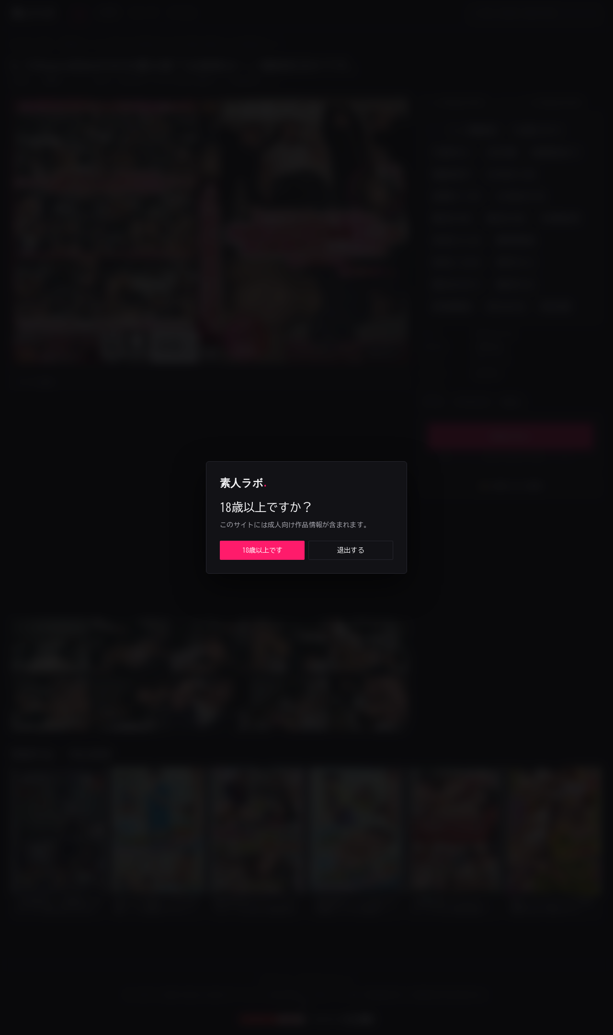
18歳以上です (262, 550)
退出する (350, 550)
